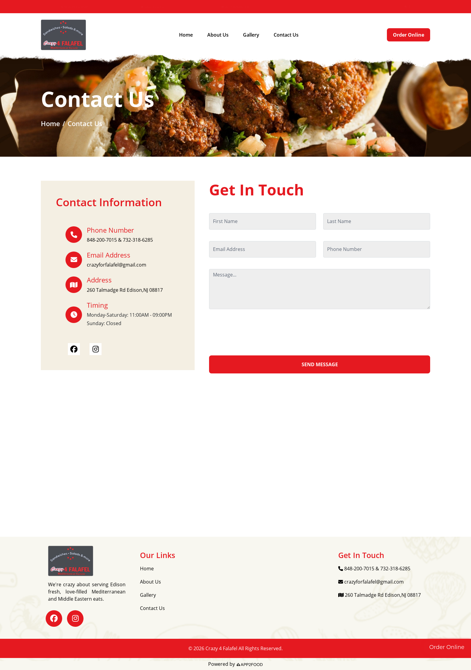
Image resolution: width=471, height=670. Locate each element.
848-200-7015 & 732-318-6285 (78, 7)
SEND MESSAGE (320, 364)
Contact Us (286, 35)
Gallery (251, 35)
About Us (218, 35)
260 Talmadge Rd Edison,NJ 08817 (241, 7)
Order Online (408, 35)
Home (186, 35)
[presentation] (254, 332)
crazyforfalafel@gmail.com (157, 7)
